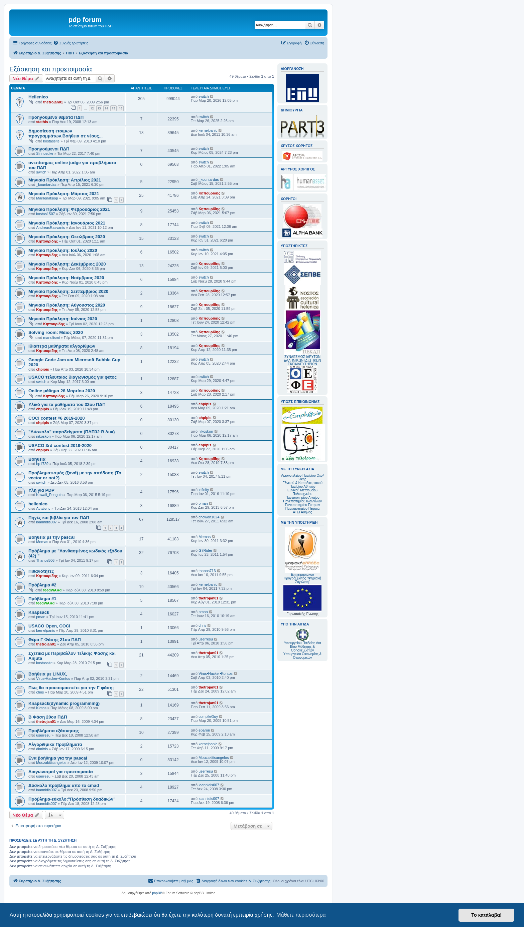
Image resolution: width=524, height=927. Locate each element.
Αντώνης (43, 508)
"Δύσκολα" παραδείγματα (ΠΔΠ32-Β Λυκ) (71, 431)
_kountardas (46, 184)
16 (120, 108)
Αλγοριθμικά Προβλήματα (55, 744)
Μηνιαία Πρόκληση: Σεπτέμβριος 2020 (68, 291)
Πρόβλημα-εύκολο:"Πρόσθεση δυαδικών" (72, 799)
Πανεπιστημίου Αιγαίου (302, 497)
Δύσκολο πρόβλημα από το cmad (63, 785)
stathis (42, 122)
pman (203, 503)
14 (106, 108)
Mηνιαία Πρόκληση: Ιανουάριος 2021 (66, 222)
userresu (206, 639)
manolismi (51, 338)
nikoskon (43, 436)
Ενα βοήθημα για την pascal (57, 758)
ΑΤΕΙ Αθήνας (302, 512)
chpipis (42, 369)
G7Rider (205, 550)
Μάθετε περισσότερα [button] (301, 915)
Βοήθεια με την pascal (51, 537)
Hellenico (38, 96)
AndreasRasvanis (50, 227)
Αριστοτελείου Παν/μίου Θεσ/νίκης (302, 477)
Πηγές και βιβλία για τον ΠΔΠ (58, 517)
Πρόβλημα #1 (42, 598)
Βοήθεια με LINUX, (47, 673)
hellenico (37, 503)
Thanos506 (45, 560)
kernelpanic (208, 130)
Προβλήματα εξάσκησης (53, 730)
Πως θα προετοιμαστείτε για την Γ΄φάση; (71, 687)
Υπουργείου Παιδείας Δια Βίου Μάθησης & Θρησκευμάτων (302, 646)
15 (113, 108)
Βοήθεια (36, 459)
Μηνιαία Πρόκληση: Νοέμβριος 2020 (66, 277)
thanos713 (207, 571)
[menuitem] (70, 43)
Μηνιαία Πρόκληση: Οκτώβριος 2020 (66, 236)
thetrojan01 (53, 102)
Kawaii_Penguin (49, 495)
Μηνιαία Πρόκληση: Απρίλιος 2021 (64, 179)
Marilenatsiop (47, 198)
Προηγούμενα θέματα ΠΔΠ (56, 117)
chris (202, 625)
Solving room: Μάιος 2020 (55, 332)
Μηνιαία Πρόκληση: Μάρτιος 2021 (63, 193)
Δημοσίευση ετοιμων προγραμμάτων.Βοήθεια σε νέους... (65, 133)
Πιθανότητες (41, 571)
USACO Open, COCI (49, 625)
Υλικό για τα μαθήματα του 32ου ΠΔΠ (67, 404)
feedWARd (52, 590)
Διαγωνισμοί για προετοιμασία (60, 771)
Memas (42, 542)
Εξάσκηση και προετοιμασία (50, 69)
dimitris (42, 749)
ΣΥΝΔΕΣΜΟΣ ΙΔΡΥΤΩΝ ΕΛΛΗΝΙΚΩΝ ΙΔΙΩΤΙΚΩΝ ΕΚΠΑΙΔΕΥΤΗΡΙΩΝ (302, 360)
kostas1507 (45, 214)
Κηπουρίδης (209, 193)
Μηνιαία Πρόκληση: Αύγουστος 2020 (66, 305)
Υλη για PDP (41, 490)
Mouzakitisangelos (51, 763)
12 (92, 108)
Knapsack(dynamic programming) (64, 703)
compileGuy (208, 717)
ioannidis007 (46, 522)
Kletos (41, 708)
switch (204, 96)
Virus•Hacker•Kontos (53, 678)
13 (99, 108)
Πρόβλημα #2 (42, 584)
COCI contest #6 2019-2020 (56, 418)
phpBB (157, 893)
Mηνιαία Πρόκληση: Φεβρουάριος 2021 (69, 209)
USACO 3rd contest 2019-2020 (60, 445)
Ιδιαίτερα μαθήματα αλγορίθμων (61, 346)
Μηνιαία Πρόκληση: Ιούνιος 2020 (62, 318)
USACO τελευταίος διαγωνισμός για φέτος (72, 377)
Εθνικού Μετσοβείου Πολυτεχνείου (302, 492)
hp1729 (42, 464)
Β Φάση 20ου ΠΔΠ (47, 717)
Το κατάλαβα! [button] (486, 915)
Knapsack (38, 612)
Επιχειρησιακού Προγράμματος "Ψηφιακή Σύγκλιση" (302, 555)
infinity (204, 490)
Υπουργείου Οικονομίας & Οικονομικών (302, 655)
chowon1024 (209, 517)
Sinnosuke (44, 153)
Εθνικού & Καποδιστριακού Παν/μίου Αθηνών (302, 484)
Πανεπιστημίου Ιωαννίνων (302, 501)
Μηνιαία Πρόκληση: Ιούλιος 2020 (62, 250)
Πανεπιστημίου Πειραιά (302, 508)
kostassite (51, 141)
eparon (204, 730)
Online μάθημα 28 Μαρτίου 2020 (61, 390)
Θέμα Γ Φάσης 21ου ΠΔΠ (54, 639)
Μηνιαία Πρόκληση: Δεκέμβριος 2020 (67, 264)
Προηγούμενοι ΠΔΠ (48, 148)
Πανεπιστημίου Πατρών (302, 505)
